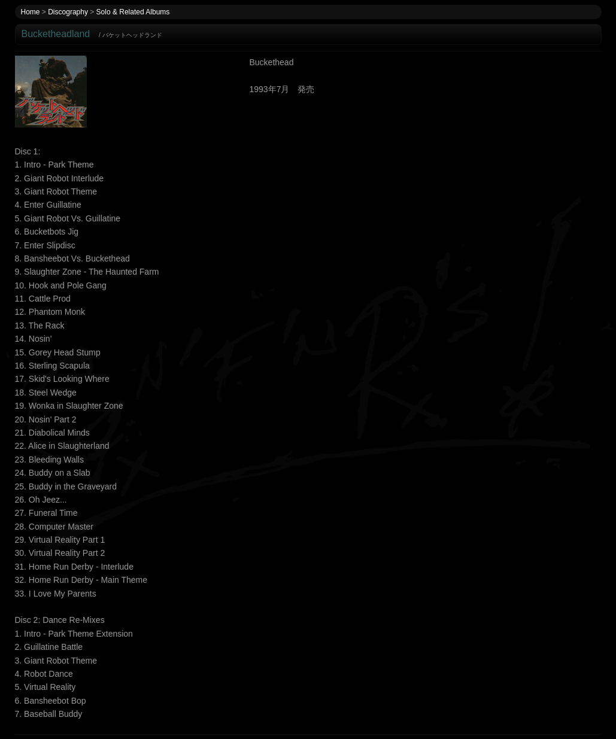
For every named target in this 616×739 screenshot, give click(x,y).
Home (30, 12)
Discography (68, 12)
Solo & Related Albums (133, 12)
